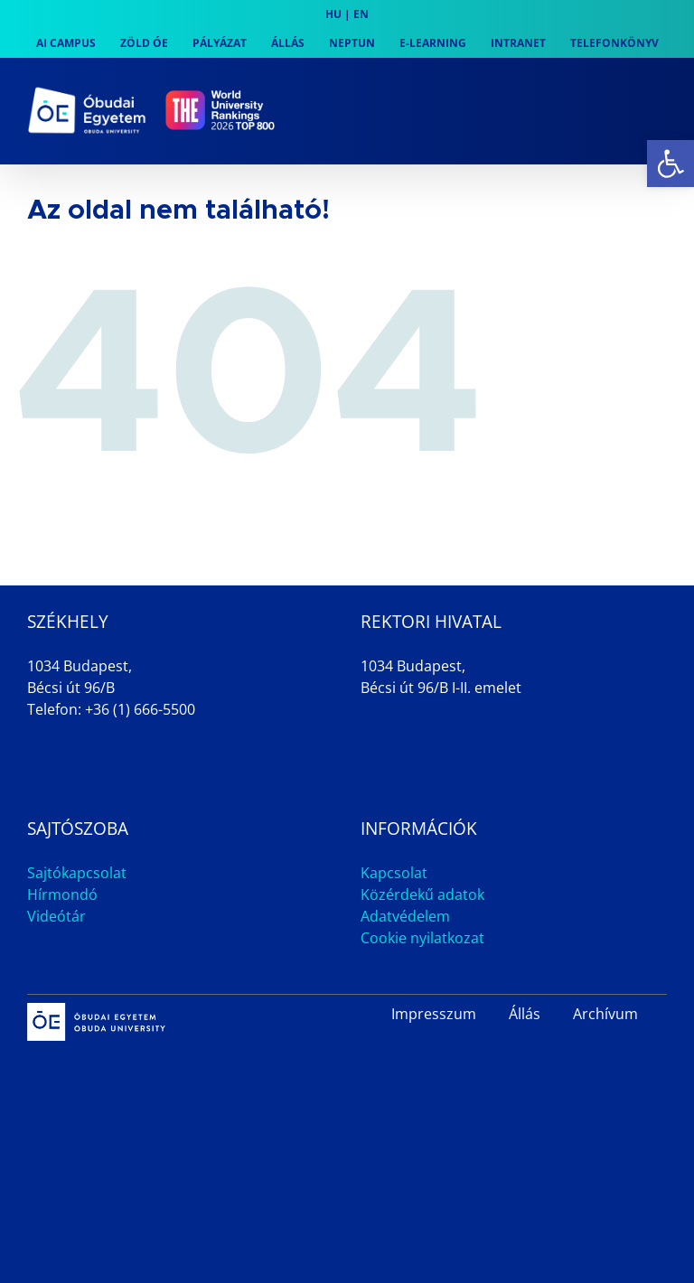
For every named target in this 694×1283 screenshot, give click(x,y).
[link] (670, 163)
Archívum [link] (605, 1014)
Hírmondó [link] (62, 894)
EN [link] (361, 14)
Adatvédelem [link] (405, 916)
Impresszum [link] (433, 1014)
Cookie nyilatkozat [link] (422, 938)
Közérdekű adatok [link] (422, 894)
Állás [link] (524, 1014)
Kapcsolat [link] (394, 873)
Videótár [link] (56, 916)
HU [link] (333, 14)
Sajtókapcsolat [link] (77, 873)
